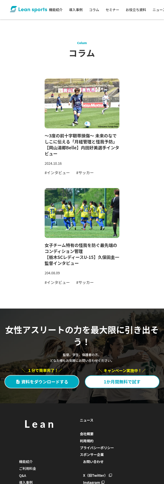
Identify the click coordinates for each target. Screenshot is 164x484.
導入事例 (76, 9)
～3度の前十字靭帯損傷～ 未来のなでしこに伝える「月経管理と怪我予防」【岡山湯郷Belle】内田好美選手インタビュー (82, 144)
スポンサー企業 (92, 454)
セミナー (112, 9)
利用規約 (87, 440)
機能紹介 (56, 9)
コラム (94, 9)
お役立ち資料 (136, 9)
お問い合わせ (93, 461)
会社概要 (87, 433)
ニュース (86, 420)
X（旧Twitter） (95, 475)
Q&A (22, 475)
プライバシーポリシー (97, 447)
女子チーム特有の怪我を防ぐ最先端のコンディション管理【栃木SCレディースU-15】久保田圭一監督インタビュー (82, 254)
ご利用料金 (27, 468)
